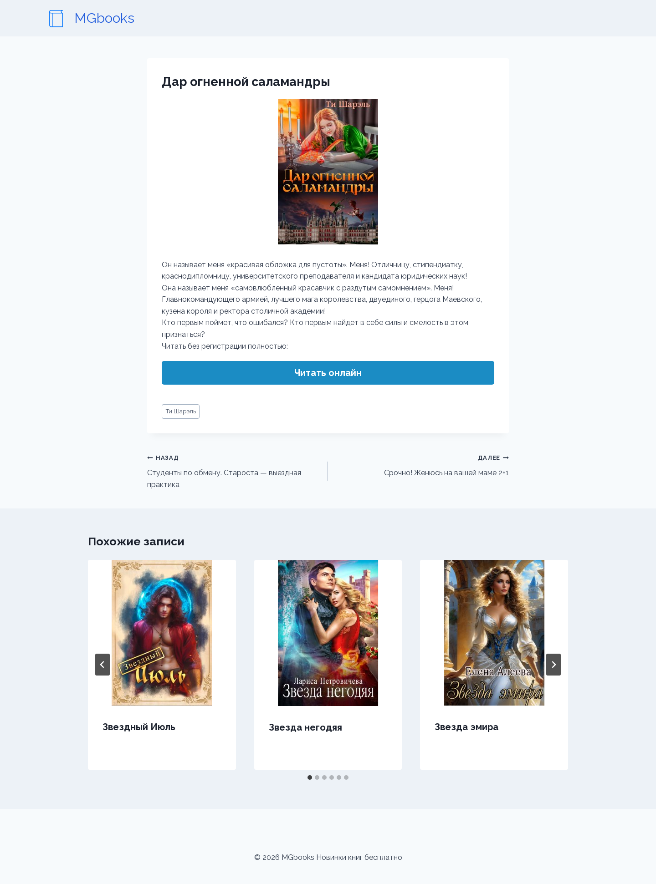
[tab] (310, 777)
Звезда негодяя (305, 727)
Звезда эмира (466, 726)
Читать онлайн (328, 372)
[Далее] (553, 665)
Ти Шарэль (181, 411)
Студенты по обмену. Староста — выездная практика (234, 470)
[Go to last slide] (102, 665)
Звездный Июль (138, 726)
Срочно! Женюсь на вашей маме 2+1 (422, 464)
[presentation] (162, 633)
